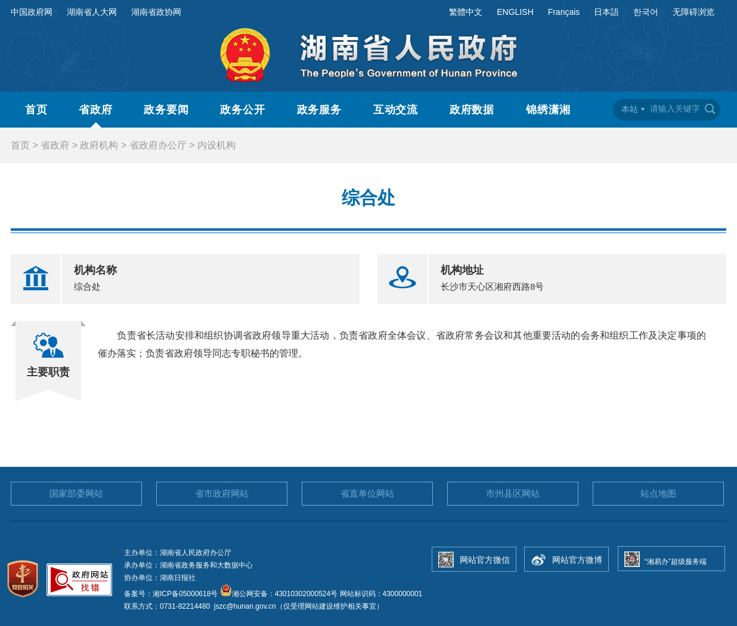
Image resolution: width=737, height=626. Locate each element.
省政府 (96, 110)
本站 (629, 109)
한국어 (645, 12)
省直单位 (367, 493)
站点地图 (658, 493)
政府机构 (99, 145)
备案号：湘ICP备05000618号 (172, 594)
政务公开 (242, 110)
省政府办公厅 (158, 145)
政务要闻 (166, 110)
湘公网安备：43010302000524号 (278, 594)
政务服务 (319, 110)
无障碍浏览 (693, 12)
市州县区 (513, 493)
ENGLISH (515, 12)
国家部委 (76, 493)
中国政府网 (31, 12)
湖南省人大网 (92, 12)
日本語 (606, 12)
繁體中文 (465, 12)
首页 (36, 110)
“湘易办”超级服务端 (676, 561)
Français (564, 12)
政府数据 (472, 110)
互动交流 (396, 110)
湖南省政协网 (156, 12)
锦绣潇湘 (548, 110)
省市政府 (222, 493)
